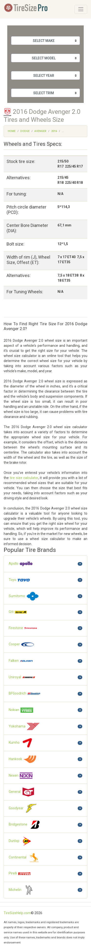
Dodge (25, 131)
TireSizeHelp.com (17, 913)
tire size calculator (24, 478)
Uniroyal (22, 677)
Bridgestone (25, 824)
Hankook (23, 759)
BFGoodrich (25, 693)
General (22, 792)
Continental (25, 857)
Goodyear (23, 808)
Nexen (21, 776)
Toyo (19, 580)
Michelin (22, 890)
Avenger (40, 131)
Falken (21, 661)
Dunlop (21, 841)
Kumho (21, 743)
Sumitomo (24, 596)
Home (12, 131)
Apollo (21, 564)
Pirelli (20, 874)
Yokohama (24, 726)
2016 (54, 131)
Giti (18, 612)
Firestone (23, 628)
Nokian (21, 710)
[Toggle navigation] (80, 9)
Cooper (21, 644)
